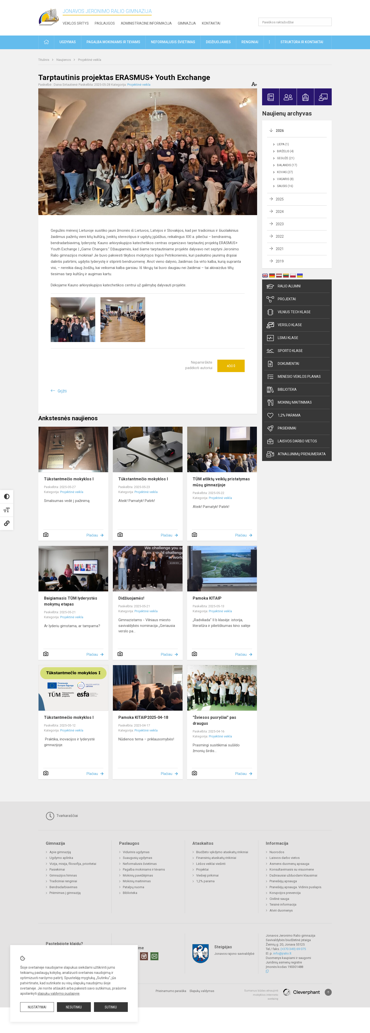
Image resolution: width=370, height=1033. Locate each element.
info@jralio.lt (282, 953)
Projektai (281, 299)
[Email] (154, 956)
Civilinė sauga (279, 899)
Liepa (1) (283, 144)
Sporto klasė (285, 351)
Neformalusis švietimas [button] (173, 42)
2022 (280, 236)
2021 (280, 249)
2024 (280, 212)
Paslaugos (105, 23)
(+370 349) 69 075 (293, 949)
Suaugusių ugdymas (137, 858)
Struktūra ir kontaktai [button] (301, 42)
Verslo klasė (284, 325)
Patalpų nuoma (133, 887)
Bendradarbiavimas (63, 887)
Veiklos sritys (76, 23)
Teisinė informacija (283, 904)
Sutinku (111, 1007)
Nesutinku (74, 1007)
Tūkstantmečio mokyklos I (68, 479)
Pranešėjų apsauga (283, 881)
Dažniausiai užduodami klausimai (293, 875)
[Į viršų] (328, 992)
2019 (280, 261)
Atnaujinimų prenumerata (296, 454)
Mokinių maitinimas (289, 403)
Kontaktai (211, 23)
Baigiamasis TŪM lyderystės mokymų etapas (70, 601)
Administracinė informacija (146, 23)
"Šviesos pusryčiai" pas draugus (214, 720)
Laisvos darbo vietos (292, 441)
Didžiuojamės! (131, 598)
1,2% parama (284, 416)
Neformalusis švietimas (140, 864)
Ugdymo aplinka (61, 858)
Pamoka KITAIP (207, 598)
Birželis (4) (285, 151)
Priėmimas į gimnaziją (65, 893)
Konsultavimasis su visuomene (292, 869)
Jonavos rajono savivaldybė (234, 954)
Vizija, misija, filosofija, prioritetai (72, 864)
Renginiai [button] (249, 42)
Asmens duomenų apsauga (289, 864)
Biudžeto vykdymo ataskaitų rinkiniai (222, 852)
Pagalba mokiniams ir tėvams (144, 869)
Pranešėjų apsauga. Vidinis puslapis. (296, 887)
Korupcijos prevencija (285, 893)
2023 (280, 224)
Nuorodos (277, 852)
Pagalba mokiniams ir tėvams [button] (113, 42)
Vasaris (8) (285, 179)
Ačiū (231, 366)
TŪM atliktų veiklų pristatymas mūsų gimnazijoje (221, 482)
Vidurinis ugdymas (136, 852)
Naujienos (64, 60)
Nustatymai (37, 1007)
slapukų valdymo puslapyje (59, 993)
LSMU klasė (282, 338)
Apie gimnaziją (60, 852)
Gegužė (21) (285, 158)
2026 (280, 131)
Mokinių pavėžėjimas (138, 875)
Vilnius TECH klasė (289, 312)
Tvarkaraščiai (62, 816)
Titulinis (44, 60)
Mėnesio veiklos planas (294, 377)
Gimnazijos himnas (63, 875)
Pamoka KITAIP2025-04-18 (143, 717)
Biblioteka (282, 390)
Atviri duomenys (281, 910)
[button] (297, 10)
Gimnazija (187, 23)
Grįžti (62, 391)
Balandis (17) (287, 165)
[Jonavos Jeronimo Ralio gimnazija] (50, 16)
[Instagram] (144, 956)
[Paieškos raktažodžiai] (295, 22)
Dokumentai (283, 364)
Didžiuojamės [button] (218, 42)
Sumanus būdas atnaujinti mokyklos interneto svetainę (261, 994)
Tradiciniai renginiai (63, 881)
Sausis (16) (285, 186)
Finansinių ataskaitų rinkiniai (216, 858)
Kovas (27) (285, 172)
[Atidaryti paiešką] (326, 22)
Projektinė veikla (89, 60)
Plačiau (92, 535)
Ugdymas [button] (67, 42)
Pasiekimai (281, 428)
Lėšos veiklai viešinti (211, 864)
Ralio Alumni (284, 286)
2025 (280, 199)
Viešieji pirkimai (207, 875)
